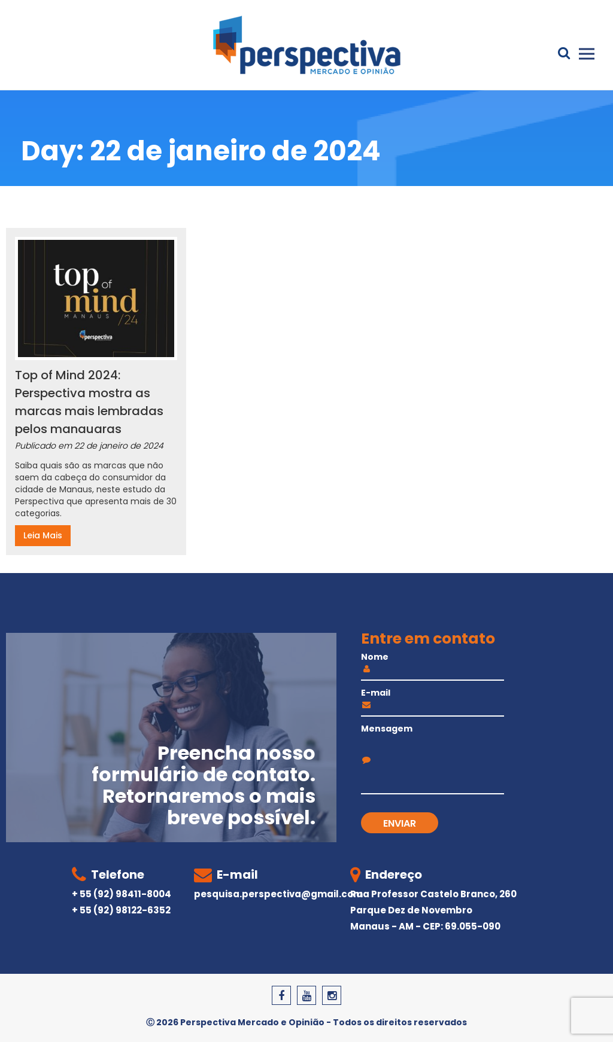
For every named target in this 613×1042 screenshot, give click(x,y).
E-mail (432, 700)
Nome (432, 664)
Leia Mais (42, 535)
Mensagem (432, 743)
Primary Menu (586, 54)
